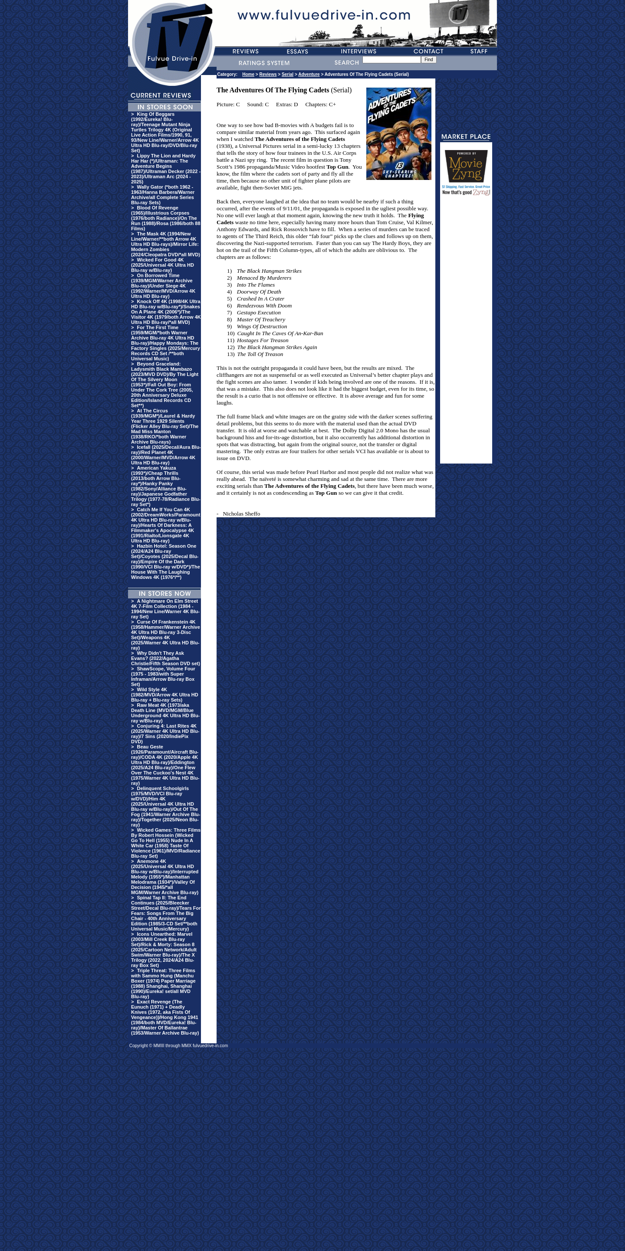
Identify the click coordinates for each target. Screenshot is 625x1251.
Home (248, 74)
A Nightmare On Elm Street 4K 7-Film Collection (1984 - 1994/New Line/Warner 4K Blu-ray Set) (165, 608)
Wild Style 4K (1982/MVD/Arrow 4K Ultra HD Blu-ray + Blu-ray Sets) (164, 694)
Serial (287, 74)
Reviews (267, 74)
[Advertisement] (466, 333)
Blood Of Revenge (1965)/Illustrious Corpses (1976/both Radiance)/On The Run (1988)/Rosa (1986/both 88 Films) (166, 218)
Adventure (308, 74)
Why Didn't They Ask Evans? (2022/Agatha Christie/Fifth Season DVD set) (165, 658)
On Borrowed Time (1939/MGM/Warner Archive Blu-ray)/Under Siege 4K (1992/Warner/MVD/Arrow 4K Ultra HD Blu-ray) (163, 286)
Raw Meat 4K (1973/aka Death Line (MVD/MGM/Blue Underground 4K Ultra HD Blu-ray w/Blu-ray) (165, 712)
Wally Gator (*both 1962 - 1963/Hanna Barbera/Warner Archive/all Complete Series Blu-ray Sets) (162, 194)
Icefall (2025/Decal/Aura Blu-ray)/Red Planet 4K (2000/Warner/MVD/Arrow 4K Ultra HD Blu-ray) (166, 454)
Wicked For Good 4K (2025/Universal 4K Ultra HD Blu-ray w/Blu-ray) (162, 265)
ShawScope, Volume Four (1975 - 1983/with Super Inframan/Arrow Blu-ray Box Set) (163, 676)
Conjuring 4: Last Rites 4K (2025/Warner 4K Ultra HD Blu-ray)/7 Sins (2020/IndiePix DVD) (165, 733)
